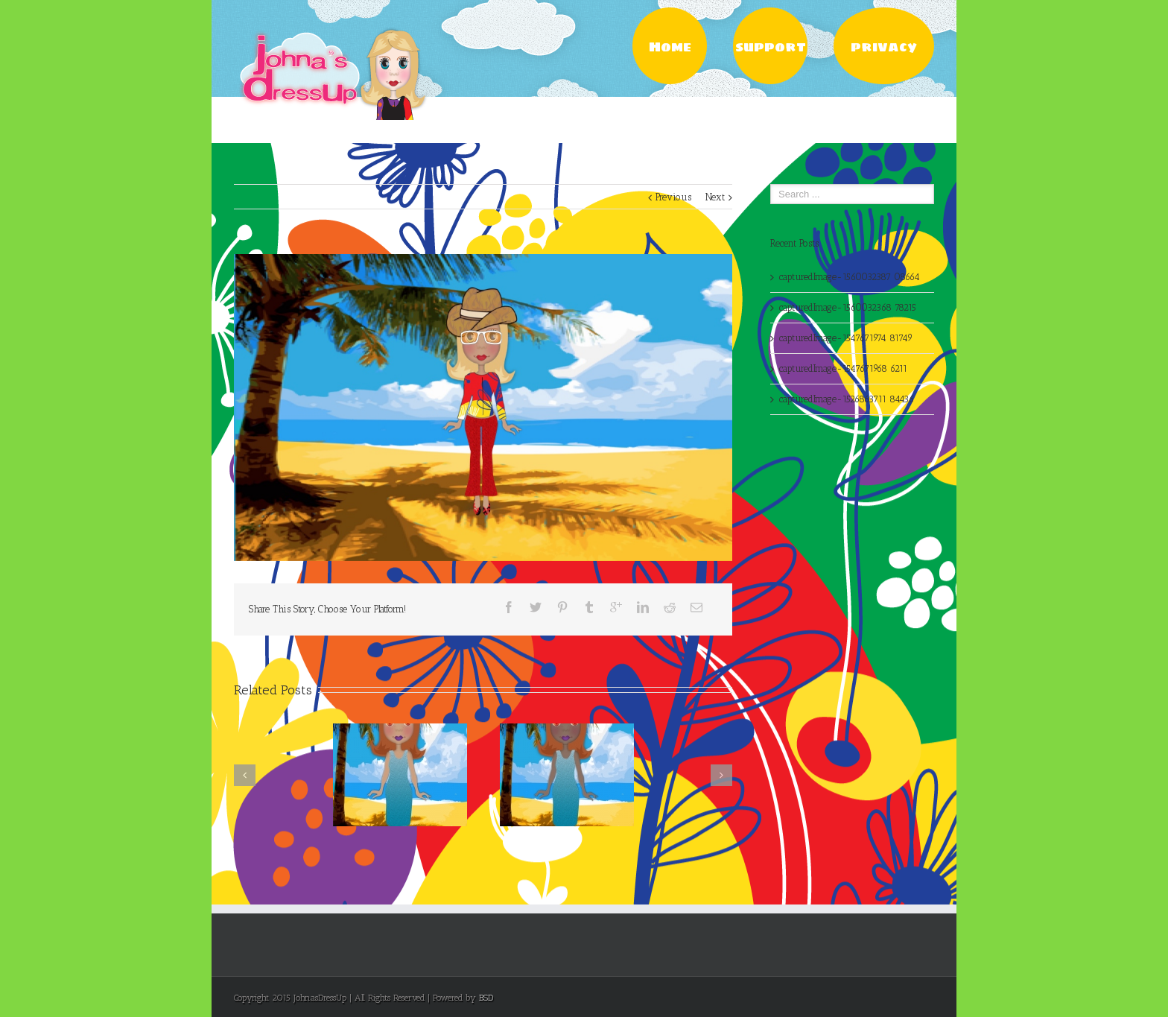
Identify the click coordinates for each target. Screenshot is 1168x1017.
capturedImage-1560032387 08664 (849, 276)
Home (670, 46)
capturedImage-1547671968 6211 (843, 368)
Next (715, 197)
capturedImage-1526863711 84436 (846, 399)
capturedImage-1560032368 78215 (847, 307)
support (770, 46)
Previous (673, 197)
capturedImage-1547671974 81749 (846, 337)
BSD (486, 997)
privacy (884, 46)
